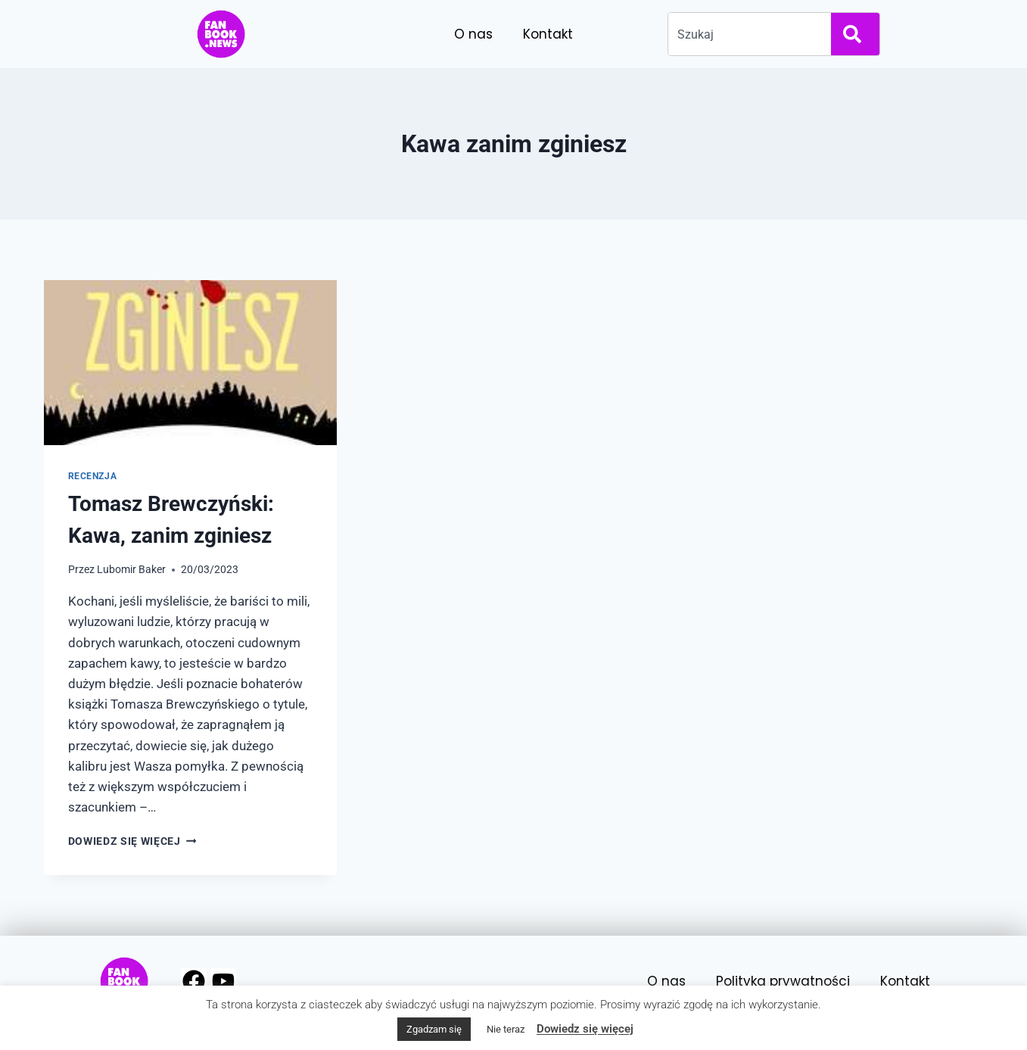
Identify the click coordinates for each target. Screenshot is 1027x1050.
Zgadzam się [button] (434, 1029)
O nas (473, 34)
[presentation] (190, 362)
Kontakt (548, 34)
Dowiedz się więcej (132, 841)
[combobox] (746, 34)
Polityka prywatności (783, 981)
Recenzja (92, 476)
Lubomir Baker (131, 569)
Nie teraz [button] (505, 1029)
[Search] (855, 34)
